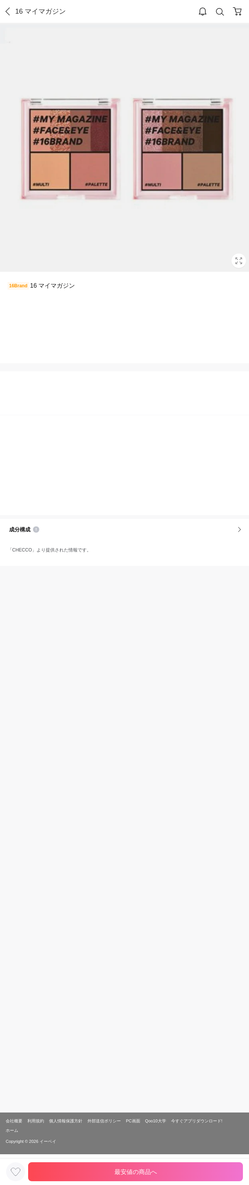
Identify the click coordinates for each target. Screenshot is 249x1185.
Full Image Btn (239, 261)
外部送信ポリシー (104, 1121)
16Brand (18, 285)
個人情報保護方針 (65, 1121)
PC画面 (133, 1121)
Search (220, 12)
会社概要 (14, 1121)
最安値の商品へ (135, 1172)
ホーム (12, 1130)
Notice (36, 529)
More (239, 529)
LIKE (15, 1171)
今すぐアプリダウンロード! (196, 1121)
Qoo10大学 (155, 1121)
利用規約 (35, 1121)
